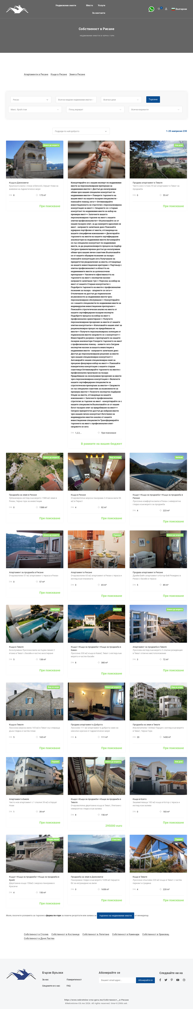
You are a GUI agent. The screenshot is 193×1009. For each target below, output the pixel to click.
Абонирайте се (145, 980)
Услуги (101, 5)
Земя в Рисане (77, 74)
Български (181, 9)
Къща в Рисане (78, 495)
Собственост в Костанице (65, 934)
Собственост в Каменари (125, 934)
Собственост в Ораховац (155, 934)
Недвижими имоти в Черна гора (97, 36)
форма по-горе (53, 915)
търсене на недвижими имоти (115, 915)
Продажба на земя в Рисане (23, 495)
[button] (31, 99)
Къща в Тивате (16, 647)
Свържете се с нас (51, 986)
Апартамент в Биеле (19, 799)
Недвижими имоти (66, 5)
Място (89, 5)
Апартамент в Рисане (81, 572)
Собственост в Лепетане (95, 934)
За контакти (98, 12)
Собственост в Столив (36, 934)
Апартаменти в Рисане (36, 74)
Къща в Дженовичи (18, 182)
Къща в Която (140, 799)
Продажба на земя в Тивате (146, 724)
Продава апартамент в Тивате (147, 182)
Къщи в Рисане (59, 74)
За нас (45, 979)
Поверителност (74, 979)
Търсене (153, 99)
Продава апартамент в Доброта (87, 724)
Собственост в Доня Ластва (39, 938)
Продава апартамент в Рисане (148, 572)
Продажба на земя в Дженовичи (87, 877)
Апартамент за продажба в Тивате (150, 647)
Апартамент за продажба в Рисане (26, 572)
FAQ (69, 986)
